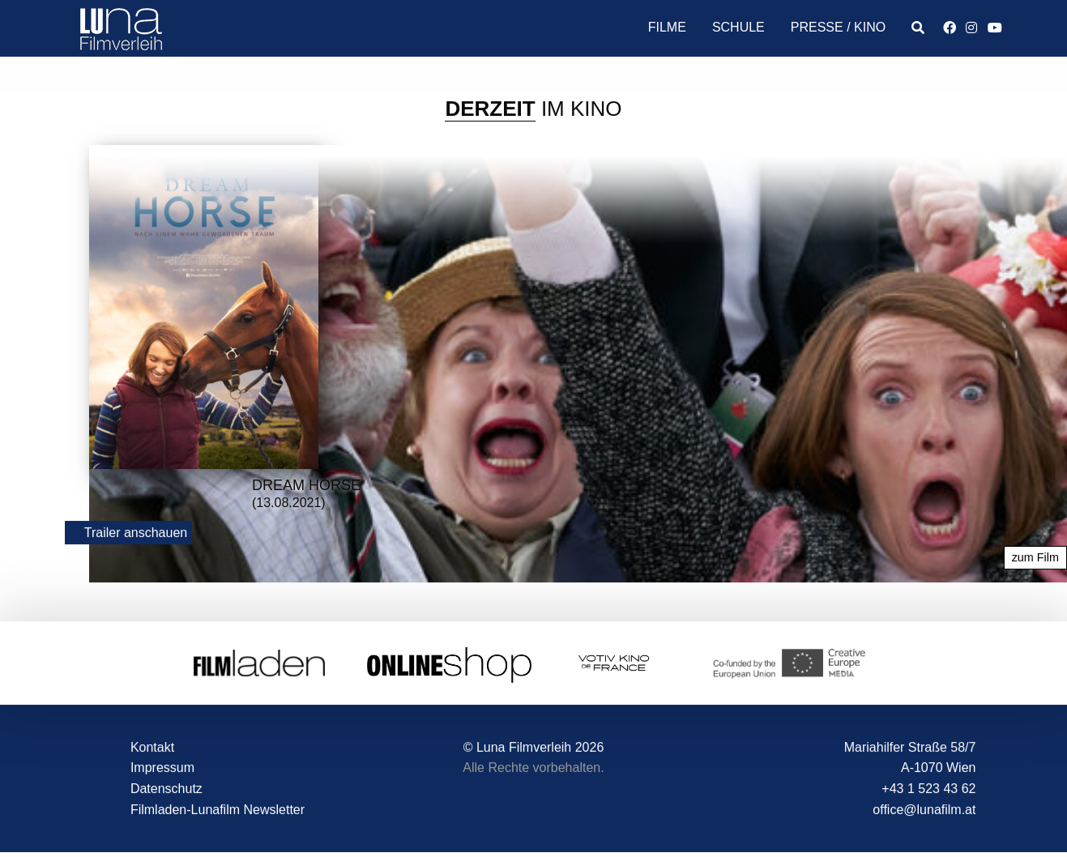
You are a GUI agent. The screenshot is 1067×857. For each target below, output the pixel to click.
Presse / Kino (838, 27)
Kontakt (152, 747)
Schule (738, 27)
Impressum (162, 768)
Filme (667, 27)
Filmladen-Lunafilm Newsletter (217, 809)
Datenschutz (166, 789)
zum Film (1035, 558)
